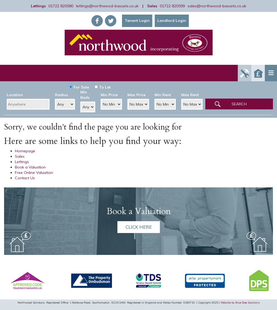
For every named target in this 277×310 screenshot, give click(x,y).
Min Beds (85, 95)
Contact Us (25, 178)
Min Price (109, 94)
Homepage (25, 151)
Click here (139, 227)
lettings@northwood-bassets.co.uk (107, 6)
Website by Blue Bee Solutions (240, 302)
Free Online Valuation (34, 172)
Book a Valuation (30, 167)
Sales (20, 156)
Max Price (136, 94)
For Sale (79, 87)
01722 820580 (60, 6)
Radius (61, 94)
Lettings (22, 161)
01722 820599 (172, 6)
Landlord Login (171, 20)
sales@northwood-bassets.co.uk (216, 6)
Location (15, 94)
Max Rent (190, 94)
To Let (102, 87)
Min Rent (162, 94)
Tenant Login (137, 20)
